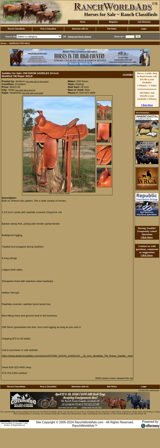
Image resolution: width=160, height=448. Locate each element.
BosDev (7, 425)
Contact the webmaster (148, 390)
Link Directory (144, 22)
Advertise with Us (80, 29)
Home (82, 22)
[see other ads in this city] (25, 90)
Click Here (147, 105)
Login (143, 29)
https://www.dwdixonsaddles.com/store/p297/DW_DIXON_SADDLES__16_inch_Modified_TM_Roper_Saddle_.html (67, 355)
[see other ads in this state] (32, 93)
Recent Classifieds (16, 29)
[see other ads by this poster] (37, 82)
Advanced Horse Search (79, 36)
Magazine (113, 22)
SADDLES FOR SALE (19, 43)
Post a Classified (48, 29)
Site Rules (111, 29)
